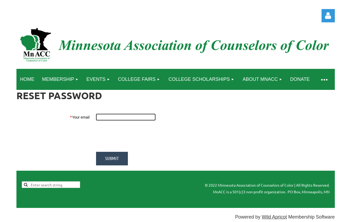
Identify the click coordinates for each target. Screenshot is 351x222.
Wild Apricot (274, 217)
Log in (328, 15)
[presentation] (136, 136)
